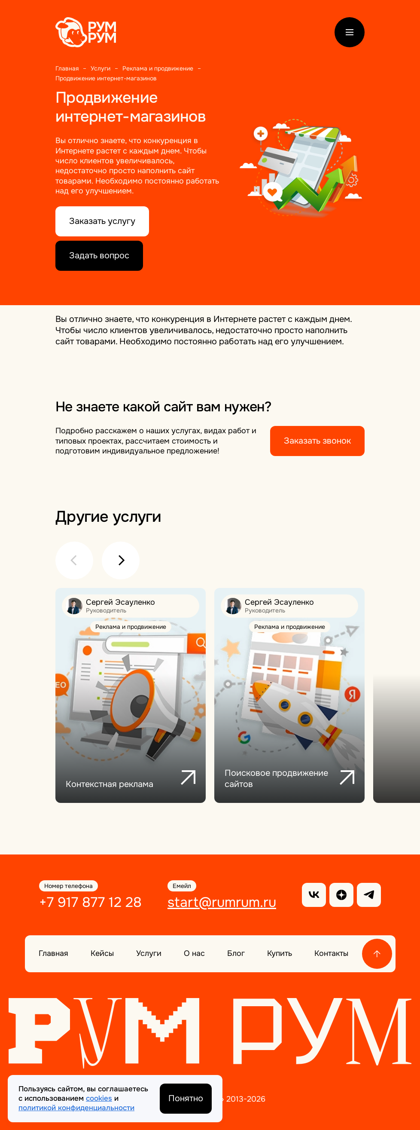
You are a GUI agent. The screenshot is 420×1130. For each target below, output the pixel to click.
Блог (236, 953)
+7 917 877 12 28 (90, 902)
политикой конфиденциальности (76, 1107)
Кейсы (102, 953)
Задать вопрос (99, 255)
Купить (279, 953)
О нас (194, 953)
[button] (74, 560)
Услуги (148, 953)
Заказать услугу (102, 221)
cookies (99, 1098)
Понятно (185, 1098)
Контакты (331, 953)
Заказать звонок (317, 440)
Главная (53, 953)
